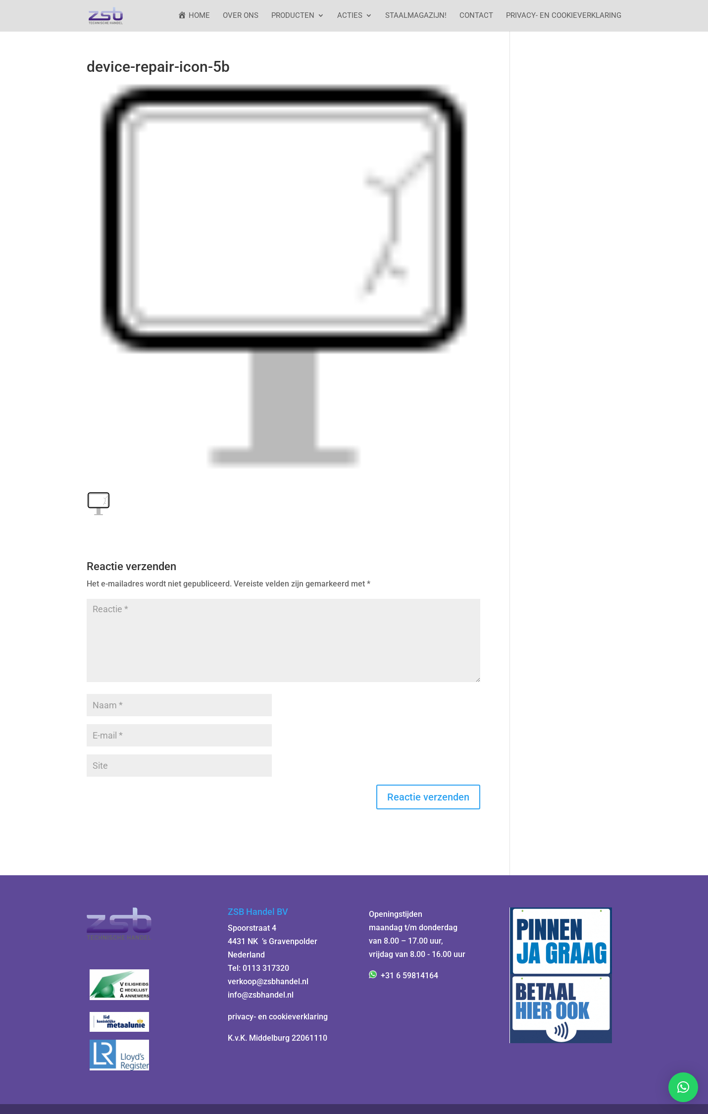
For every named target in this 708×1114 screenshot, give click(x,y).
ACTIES (349, 16)
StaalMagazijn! (416, 16)
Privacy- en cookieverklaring (563, 16)
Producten (292, 16)
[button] (683, 1087)
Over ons (240, 16)
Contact (476, 16)
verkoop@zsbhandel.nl (268, 981)
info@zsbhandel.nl (261, 995)
